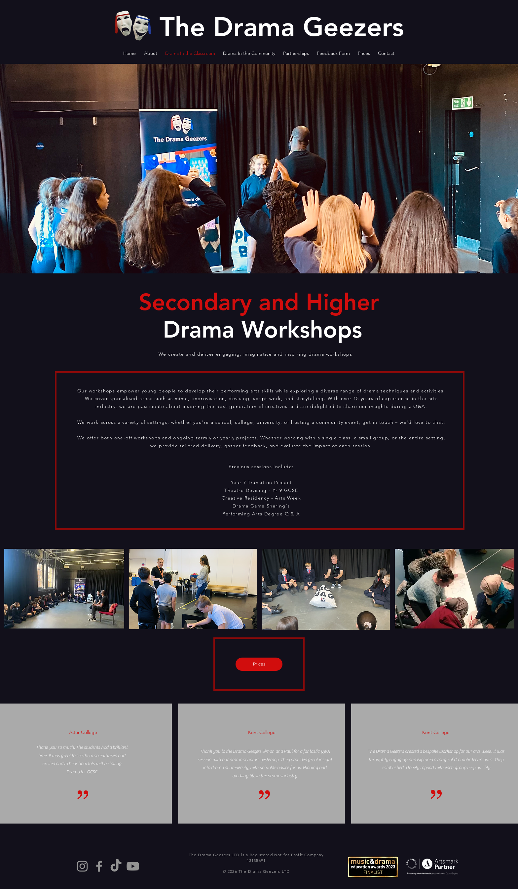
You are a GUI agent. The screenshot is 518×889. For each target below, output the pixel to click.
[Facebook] (99, 866)
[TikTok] (116, 866)
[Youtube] (133, 866)
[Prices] (259, 664)
